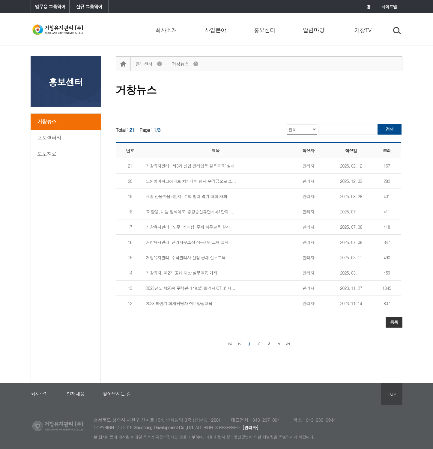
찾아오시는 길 (117, 386)
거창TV (363, 30)
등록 (394, 322)
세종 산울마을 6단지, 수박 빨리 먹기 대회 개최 (186, 196)
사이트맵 (389, 7)
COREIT (59, 29)
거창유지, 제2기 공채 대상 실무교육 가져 (181, 273)
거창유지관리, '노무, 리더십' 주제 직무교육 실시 (188, 227)
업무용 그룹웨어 (50, 6)
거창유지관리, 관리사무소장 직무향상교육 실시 (187, 242)
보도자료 (46, 153)
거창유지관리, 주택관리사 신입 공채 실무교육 (185, 257)
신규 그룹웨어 (89, 6)
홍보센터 (264, 30)
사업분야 (215, 30)
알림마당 (313, 30)
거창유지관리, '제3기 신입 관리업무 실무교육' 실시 (190, 166)
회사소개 (166, 30)
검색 (389, 129)
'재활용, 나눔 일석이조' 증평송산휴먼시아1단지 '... (190, 212)
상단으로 (391, 394)
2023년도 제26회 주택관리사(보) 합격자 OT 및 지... (190, 288)
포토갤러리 (49, 137)
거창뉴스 (46, 121)
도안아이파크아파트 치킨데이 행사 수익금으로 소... (191, 181)
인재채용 (76, 386)
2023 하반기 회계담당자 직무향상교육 (179, 303)
